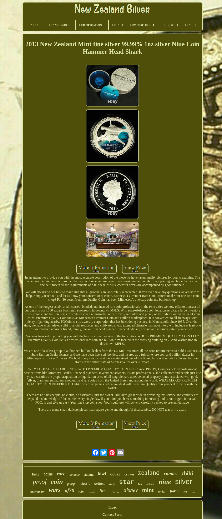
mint (148, 490)
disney (130, 490)
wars (54, 489)
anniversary (37, 491)
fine (140, 484)
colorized (115, 492)
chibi (187, 473)
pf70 (69, 490)
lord (185, 491)
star (126, 482)
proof (40, 481)
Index (112, 507)
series (162, 491)
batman (150, 483)
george (71, 483)
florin (174, 491)
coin (57, 481)
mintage (75, 474)
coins (48, 474)
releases (92, 492)
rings (112, 483)
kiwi (102, 473)
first (103, 490)
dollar (115, 474)
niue (165, 481)
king (35, 474)
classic (85, 483)
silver (183, 481)
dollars (99, 483)
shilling (89, 474)
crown (129, 474)
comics (170, 473)
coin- (82, 491)
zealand (149, 472)
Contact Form (112, 514)
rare (61, 473)
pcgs (193, 492)
